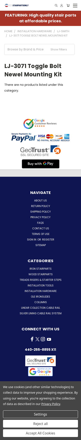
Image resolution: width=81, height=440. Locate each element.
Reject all (40, 423)
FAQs (40, 223)
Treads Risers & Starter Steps (41, 280)
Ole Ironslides (40, 296)
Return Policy (40, 206)
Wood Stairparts (41, 274)
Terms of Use (40, 234)
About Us (40, 200)
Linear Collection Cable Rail (40, 308)
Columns (40, 302)
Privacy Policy (40, 217)
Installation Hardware (41, 291)
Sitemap (40, 245)
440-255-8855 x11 (40, 349)
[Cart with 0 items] (68, 5)
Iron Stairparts (41, 269)
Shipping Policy (40, 211)
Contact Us (40, 228)
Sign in (32, 239)
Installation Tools (41, 285)
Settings (40, 414)
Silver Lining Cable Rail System (41, 313)
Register (48, 239)
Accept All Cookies (40, 433)
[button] (39, 49)
